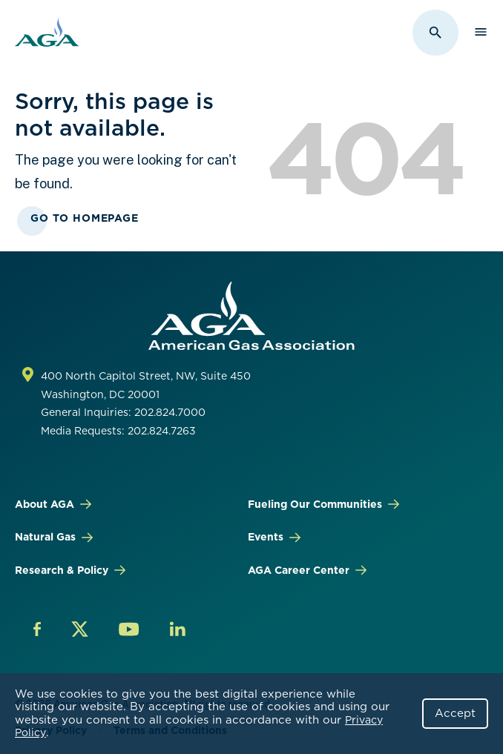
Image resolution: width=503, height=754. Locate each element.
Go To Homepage (84, 218)
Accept (455, 713)
